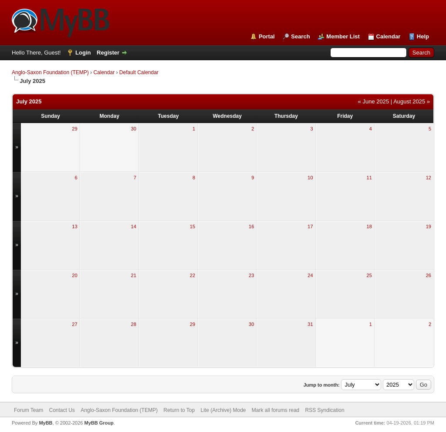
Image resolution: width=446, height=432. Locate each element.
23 (251, 275)
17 (310, 226)
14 (133, 226)
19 (428, 226)
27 (74, 324)
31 (310, 324)
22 (192, 275)
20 (74, 275)
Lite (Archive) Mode (223, 410)
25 (369, 275)
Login (83, 52)
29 (74, 128)
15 (192, 226)
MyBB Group (98, 422)
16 (251, 226)
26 (428, 275)
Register (108, 52)
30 (133, 128)
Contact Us (61, 410)
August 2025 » (411, 101)
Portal (267, 36)
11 (369, 177)
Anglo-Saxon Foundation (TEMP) (50, 72)
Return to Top (179, 410)
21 (133, 275)
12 (428, 177)
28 (133, 324)
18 (369, 226)
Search (300, 36)
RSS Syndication (325, 410)
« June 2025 (373, 101)
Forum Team (28, 410)
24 (310, 275)
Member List (343, 36)
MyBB (45, 422)
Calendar (388, 36)
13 (74, 226)
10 (310, 177)
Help (423, 36)
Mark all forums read (275, 410)
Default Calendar (139, 72)
